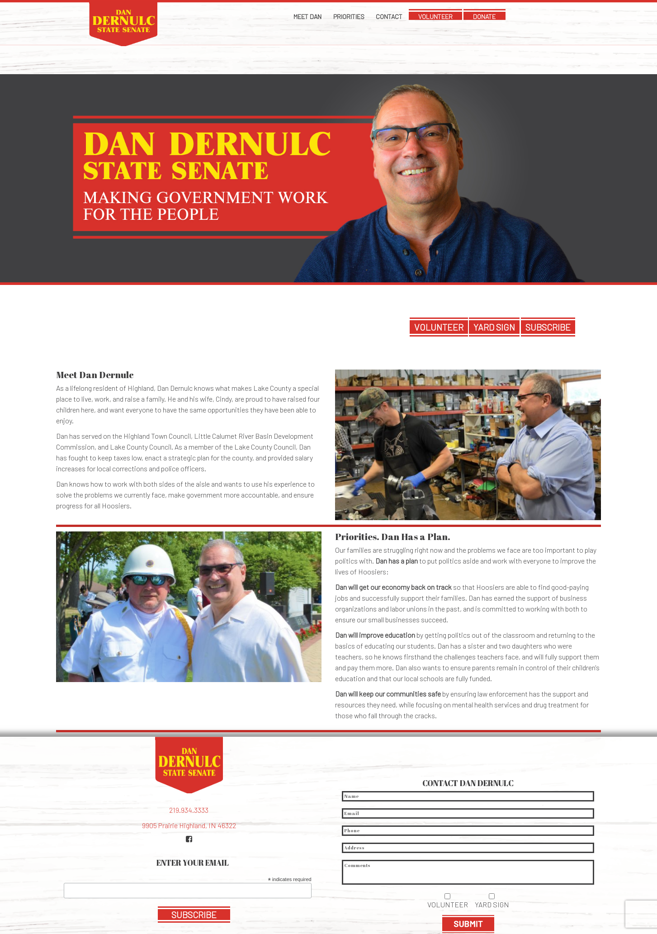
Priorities (337, 17)
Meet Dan (284, 17)
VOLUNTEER (448, 17)
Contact (389, 17)
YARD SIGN (494, 286)
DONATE (508, 17)
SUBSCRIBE (548, 286)
